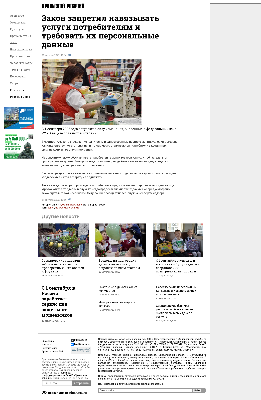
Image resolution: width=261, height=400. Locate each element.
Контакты (17, 90)
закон (51, 210)
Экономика (17, 22)
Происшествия (20, 36)
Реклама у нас (20, 96)
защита (75, 210)
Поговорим (18, 76)
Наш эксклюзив (21, 49)
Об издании (48, 341)
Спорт (14, 83)
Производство (20, 56)
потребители (62, 210)
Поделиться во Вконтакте (69, 58)
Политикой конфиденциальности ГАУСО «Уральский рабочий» (64, 375)
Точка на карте (20, 69)
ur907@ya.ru (157, 378)
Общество (17, 15)
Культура (17, 29)
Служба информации (70, 207)
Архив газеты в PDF (52, 351)
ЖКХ (13, 42)
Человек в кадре (21, 63)
